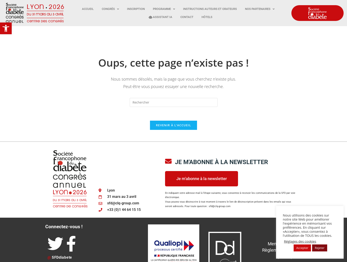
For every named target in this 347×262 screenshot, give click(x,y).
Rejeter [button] (319, 248)
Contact (186, 17)
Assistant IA (160, 17)
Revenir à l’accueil (173, 103)
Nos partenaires (259, 9)
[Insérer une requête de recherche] (174, 80)
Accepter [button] (302, 248)
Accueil (88, 9)
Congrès (110, 9)
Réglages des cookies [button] (300, 241)
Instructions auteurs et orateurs (210, 9)
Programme (164, 9)
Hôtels (207, 17)
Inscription (136, 9)
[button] (6, 28)
